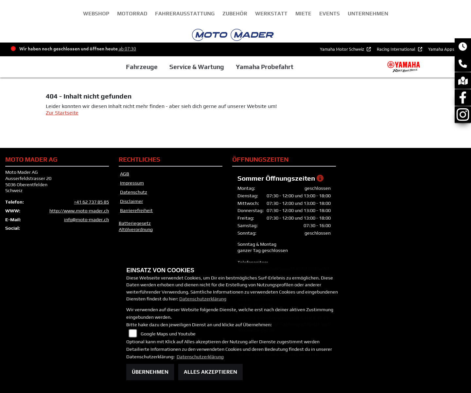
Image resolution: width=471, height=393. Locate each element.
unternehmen (368, 13)
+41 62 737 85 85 (91, 202)
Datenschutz (133, 192)
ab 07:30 (127, 48)
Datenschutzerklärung (202, 298)
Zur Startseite (62, 113)
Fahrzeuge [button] (142, 66)
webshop (96, 13)
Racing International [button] (396, 49)
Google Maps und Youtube (168, 333)
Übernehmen (150, 372)
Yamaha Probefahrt (264, 66)
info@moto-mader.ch (86, 219)
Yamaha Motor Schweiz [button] (342, 49)
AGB (124, 173)
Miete (303, 13)
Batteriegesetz (135, 223)
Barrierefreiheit (136, 210)
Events (329, 13)
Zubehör (234, 13)
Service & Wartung (196, 66)
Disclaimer (131, 201)
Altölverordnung (136, 229)
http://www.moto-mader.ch (79, 210)
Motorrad (132, 13)
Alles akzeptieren (210, 372)
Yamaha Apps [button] (441, 49)
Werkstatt (271, 13)
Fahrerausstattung (185, 13)
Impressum (132, 183)
